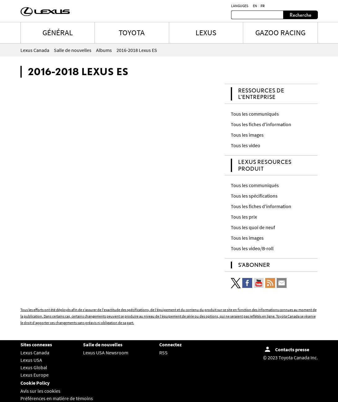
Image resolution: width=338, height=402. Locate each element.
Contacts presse (292, 349)
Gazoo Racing (280, 32)
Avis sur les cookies (40, 391)
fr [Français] (263, 5)
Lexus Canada (34, 352)
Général (57, 32)
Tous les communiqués (255, 114)
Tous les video (245, 145)
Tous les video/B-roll (252, 248)
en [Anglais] (255, 5)
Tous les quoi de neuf (253, 227)
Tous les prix (244, 217)
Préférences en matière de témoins (56, 398)
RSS (163, 352)
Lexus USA (31, 360)
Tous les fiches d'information (261, 124)
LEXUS (205, 32)
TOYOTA (132, 32)
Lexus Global (33, 367)
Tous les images (247, 135)
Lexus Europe (34, 375)
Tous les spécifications (254, 196)
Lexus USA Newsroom (105, 352)
